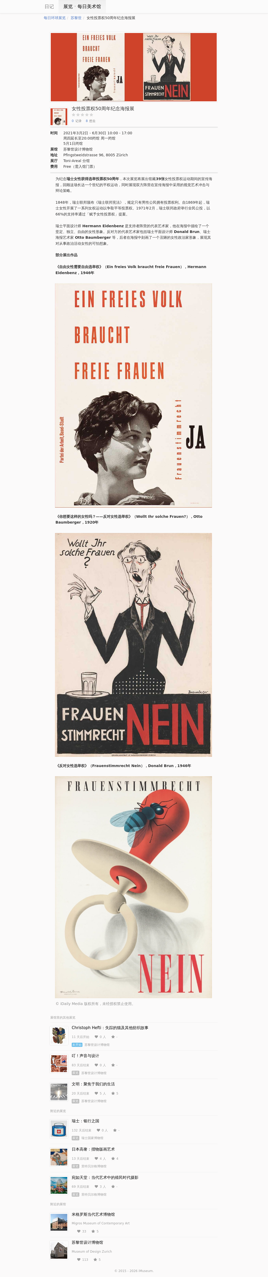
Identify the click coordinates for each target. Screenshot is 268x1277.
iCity (28, 6)
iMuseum (145, 1271)
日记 (49, 6)
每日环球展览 (55, 18)
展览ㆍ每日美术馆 (82, 6)
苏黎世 (76, 18)
